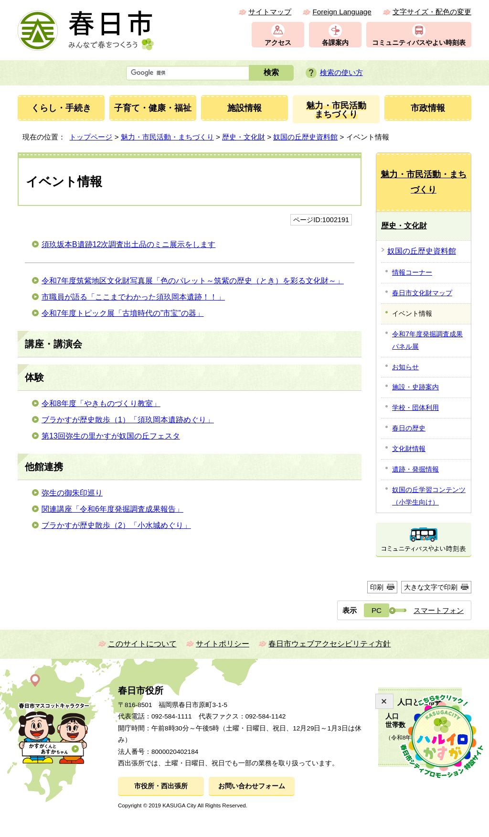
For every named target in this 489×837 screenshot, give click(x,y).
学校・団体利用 (415, 407)
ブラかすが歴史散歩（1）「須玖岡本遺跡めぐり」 (128, 420)
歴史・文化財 (243, 137)
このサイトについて (142, 644)
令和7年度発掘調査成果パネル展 (427, 340)
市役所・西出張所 (161, 786)
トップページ (90, 137)
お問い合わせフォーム (251, 786)
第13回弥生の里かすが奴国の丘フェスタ (111, 436)
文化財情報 (408, 448)
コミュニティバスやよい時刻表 (419, 42)
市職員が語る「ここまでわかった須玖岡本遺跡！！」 (133, 297)
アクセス (278, 42)
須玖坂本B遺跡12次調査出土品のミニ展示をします (128, 244)
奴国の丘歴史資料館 (305, 137)
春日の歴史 (408, 428)
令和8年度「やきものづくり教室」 (101, 403)
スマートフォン (439, 610)
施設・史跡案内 (415, 387)
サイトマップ (269, 12)
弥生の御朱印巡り (72, 493)
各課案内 (335, 42)
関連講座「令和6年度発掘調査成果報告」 (112, 509)
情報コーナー (412, 272)
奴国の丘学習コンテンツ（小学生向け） (429, 496)
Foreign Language (341, 12)
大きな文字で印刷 (430, 587)
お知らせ (405, 367)
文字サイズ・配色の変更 (432, 12)
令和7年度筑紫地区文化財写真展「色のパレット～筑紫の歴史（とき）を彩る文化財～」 (193, 281)
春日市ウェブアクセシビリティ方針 (329, 644)
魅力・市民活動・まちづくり (167, 137)
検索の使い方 (341, 72)
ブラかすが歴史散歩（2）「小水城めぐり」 (116, 525)
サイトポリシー (222, 644)
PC (377, 610)
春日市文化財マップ (422, 293)
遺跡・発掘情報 (415, 469)
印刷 (376, 587)
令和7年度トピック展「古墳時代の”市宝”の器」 (123, 313)
